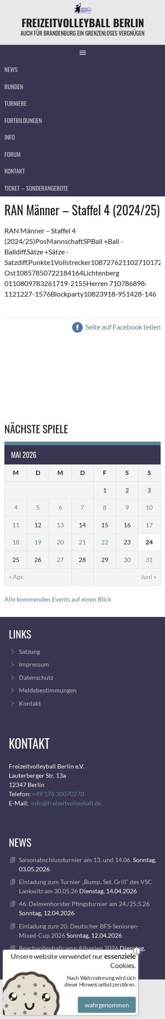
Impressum (34, 664)
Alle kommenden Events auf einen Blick (57, 599)
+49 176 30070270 (58, 794)
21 (82, 542)
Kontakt (14, 170)
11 (15, 525)
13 (60, 525)
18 (15, 542)
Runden (13, 86)
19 (37, 542)
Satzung (29, 651)
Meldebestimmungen (48, 690)
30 (127, 559)
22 (104, 542)
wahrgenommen (106, 1000)
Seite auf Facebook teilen (116, 327)
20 (60, 542)
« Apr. (16, 576)
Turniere (15, 103)
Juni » (148, 576)
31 (149, 559)
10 (149, 507)
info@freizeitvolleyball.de (66, 803)
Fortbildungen (23, 120)
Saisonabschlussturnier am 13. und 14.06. (75, 859)
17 (149, 525)
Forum (12, 154)
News (11, 69)
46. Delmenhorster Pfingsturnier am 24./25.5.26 (84, 903)
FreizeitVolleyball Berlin (83, 22)
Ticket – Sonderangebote (36, 187)
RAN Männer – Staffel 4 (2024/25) (82, 210)
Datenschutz (36, 677)
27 (60, 559)
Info (9, 136)
